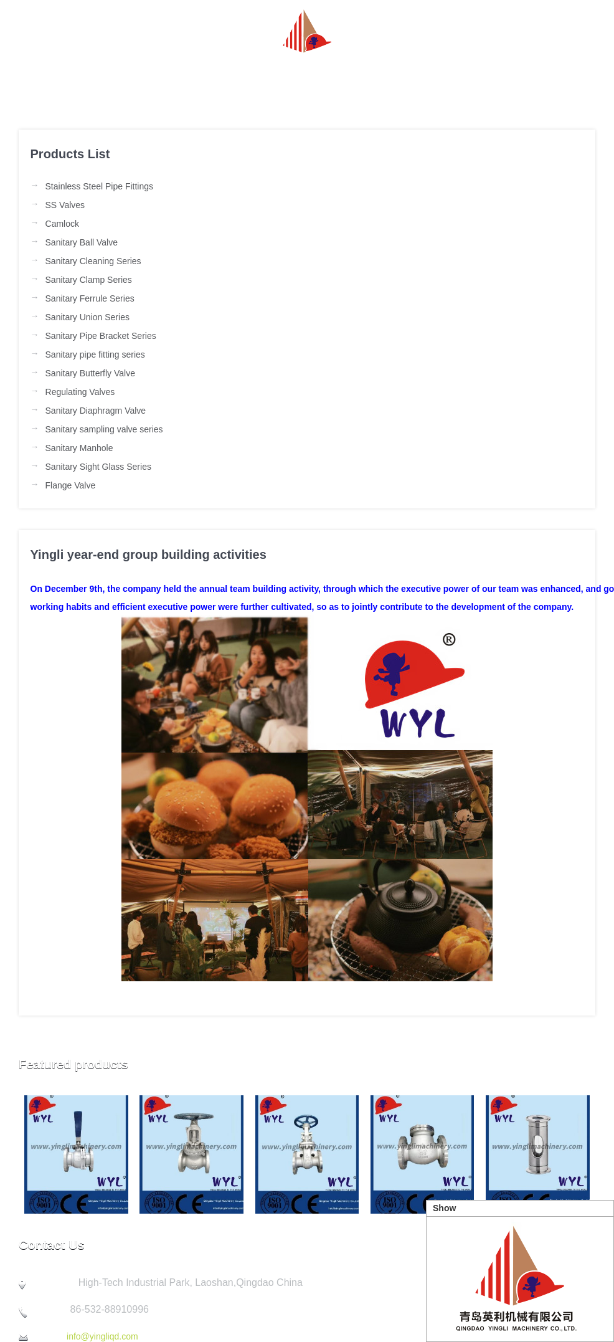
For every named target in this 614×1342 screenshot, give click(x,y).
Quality (455, 76)
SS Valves (65, 205)
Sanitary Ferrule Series (90, 298)
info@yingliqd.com (102, 1336)
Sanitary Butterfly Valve (90, 373)
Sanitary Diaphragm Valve (95, 411)
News (216, 76)
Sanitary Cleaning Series (93, 261)
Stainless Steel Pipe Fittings (99, 186)
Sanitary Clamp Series (88, 280)
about (148, 76)
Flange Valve (70, 485)
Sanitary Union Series (87, 317)
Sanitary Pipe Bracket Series (100, 336)
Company (374, 76)
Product (290, 76)
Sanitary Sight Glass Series (98, 467)
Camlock (62, 224)
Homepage (66, 76)
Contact (533, 76)
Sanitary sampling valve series (104, 429)
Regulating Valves (80, 392)
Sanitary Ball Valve (81, 242)
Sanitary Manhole (79, 448)
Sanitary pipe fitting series (95, 354)
